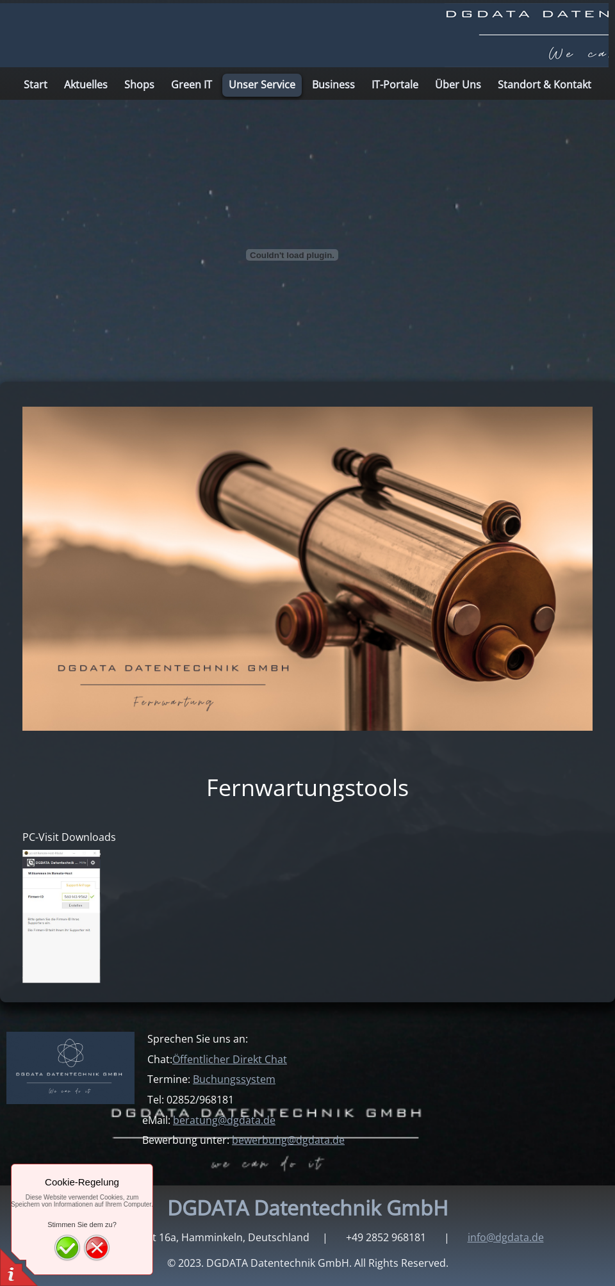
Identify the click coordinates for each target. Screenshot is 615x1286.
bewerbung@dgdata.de (288, 1140)
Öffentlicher (229, 1059)
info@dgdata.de (506, 1237)
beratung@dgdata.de (224, 1120)
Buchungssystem (234, 1079)
